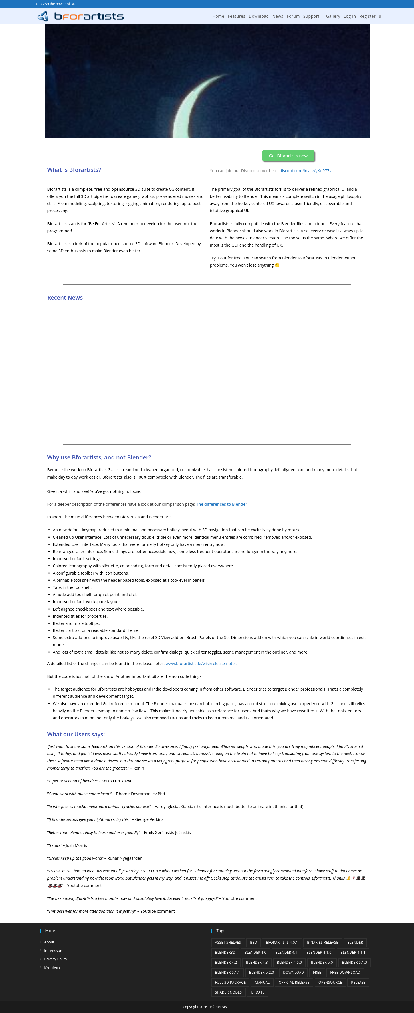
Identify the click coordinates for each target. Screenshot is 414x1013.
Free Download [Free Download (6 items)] (345, 972)
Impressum (54, 950)
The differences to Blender (221, 504)
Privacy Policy (55, 958)
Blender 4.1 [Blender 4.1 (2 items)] (286, 952)
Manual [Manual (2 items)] (262, 982)
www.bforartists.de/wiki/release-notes (201, 663)
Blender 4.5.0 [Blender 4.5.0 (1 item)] (289, 962)
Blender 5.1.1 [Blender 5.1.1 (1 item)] (227, 972)
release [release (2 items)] (358, 982)
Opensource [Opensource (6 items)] (330, 982)
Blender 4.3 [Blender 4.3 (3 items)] (257, 962)
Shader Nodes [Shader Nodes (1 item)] (228, 992)
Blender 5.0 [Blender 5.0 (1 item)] (322, 962)
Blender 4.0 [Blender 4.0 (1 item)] (255, 952)
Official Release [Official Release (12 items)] (294, 982)
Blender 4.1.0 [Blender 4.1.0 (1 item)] (319, 952)
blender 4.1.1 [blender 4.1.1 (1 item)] (352, 952)
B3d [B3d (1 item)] (253, 942)
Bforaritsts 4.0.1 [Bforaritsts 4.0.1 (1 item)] (282, 942)
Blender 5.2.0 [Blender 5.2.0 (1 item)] (261, 972)
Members (52, 967)
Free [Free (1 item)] (317, 972)
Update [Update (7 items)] (257, 992)
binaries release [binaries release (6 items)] (322, 942)
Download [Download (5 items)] (293, 972)
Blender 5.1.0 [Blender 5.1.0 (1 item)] (354, 962)
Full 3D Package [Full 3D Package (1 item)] (230, 982)
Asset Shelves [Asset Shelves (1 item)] (228, 942)
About (49, 942)
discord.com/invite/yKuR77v (306, 170)
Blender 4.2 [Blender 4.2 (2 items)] (226, 962)
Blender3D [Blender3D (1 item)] (225, 952)
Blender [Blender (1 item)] (355, 942)
